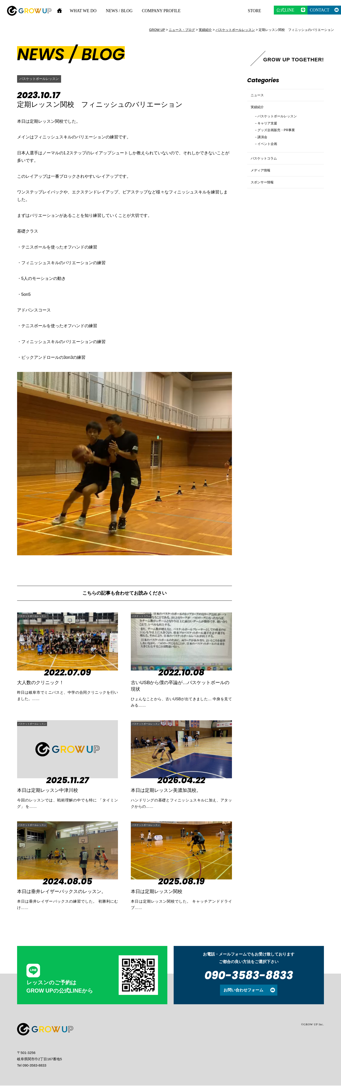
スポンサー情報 (265, 205)
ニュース (259, 97)
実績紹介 (259, 113)
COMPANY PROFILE (161, 10)
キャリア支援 (270, 132)
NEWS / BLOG (119, 10)
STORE (254, 10)
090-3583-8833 (248, 975)
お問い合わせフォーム (243, 990)
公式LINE (285, 10)
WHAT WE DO (83, 10)
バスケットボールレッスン (41, 79)
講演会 (264, 148)
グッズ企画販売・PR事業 (281, 140)
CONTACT (320, 10)
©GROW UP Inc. (312, 1025)
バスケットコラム (148, 616)
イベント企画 (270, 156)
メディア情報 (263, 189)
